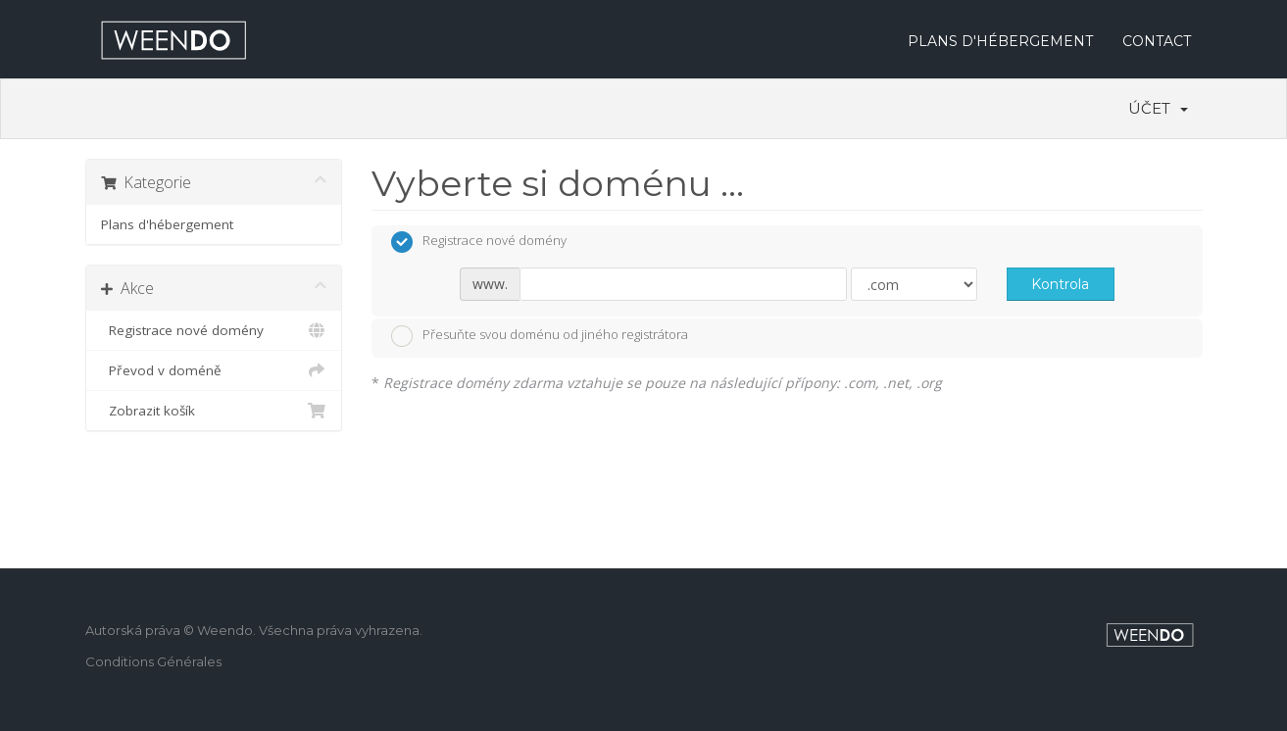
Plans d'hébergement (167, 224)
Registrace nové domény (214, 330)
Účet (1158, 108)
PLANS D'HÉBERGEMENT (1000, 41)
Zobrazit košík (214, 410)
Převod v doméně (214, 370)
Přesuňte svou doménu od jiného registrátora (539, 336)
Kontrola (1060, 284)
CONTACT (1156, 41)
